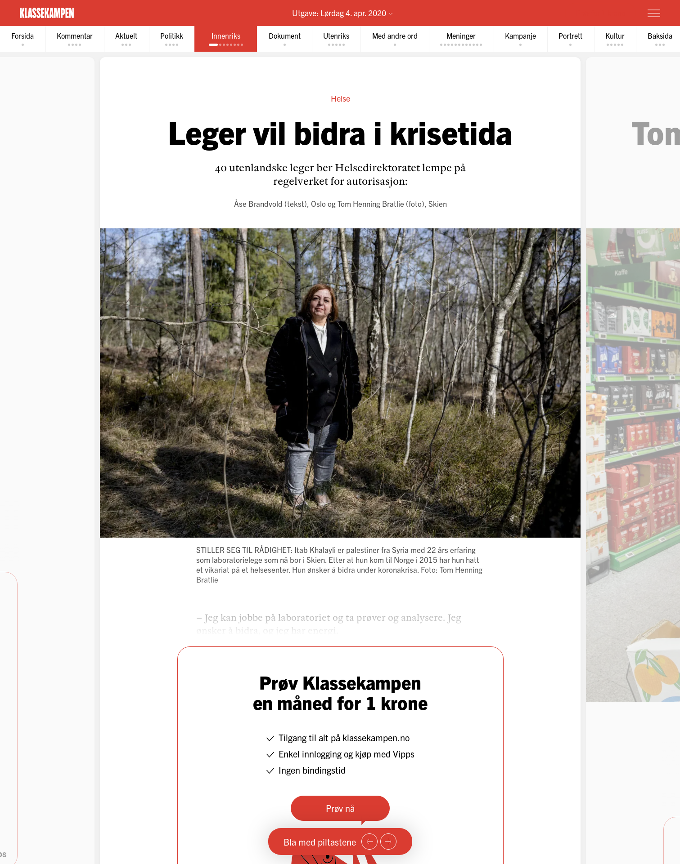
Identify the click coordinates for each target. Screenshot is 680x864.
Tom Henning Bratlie (370, 203)
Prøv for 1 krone (600, 12)
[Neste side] (388, 841)
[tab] (23, 39)
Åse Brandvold (258, 203)
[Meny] (654, 13)
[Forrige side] (369, 841)
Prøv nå (340, 808)
